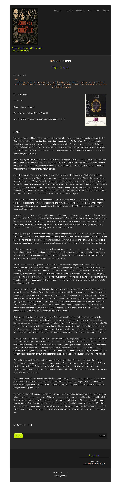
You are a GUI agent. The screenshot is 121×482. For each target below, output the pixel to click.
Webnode (64, 476)
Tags (16, 79)
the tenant (21, 82)
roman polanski (33, 82)
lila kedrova (75, 85)
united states (39, 85)
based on (83, 82)
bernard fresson (63, 85)
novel (91, 82)
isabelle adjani (58, 82)
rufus (54, 87)
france (30, 85)
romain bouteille (64, 87)
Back (18, 436)
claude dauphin (88, 85)
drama (17, 85)
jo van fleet (50, 85)
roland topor (99, 82)
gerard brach (46, 82)
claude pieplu (101, 85)
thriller (24, 85)
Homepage (55, 61)
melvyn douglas (72, 82)
